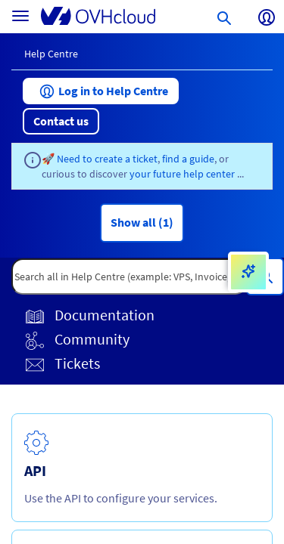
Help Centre (51, 53)
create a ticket (126, 158)
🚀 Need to (68, 158)
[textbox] (129, 276)
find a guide (188, 158)
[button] (101, 91)
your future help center (183, 174)
